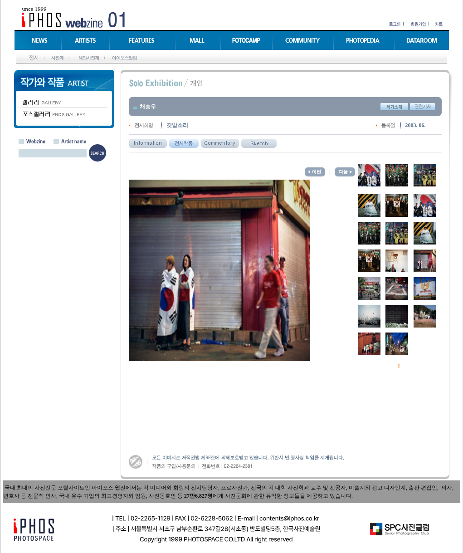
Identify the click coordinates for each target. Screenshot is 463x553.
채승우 (148, 106)
